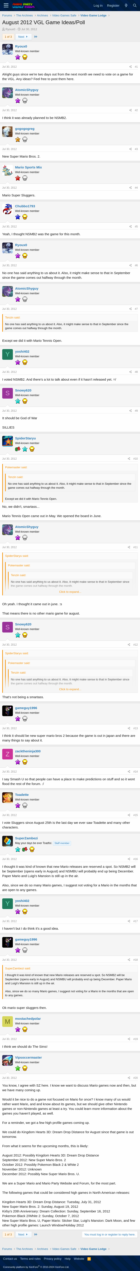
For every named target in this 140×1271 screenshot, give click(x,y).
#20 (135, 1077)
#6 (136, 265)
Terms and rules (30, 1258)
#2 (136, 110)
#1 (136, 66)
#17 (135, 921)
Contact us (10, 1258)
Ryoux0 (10, 29)
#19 (135, 1039)
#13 (135, 728)
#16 (135, 859)
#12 (135, 644)
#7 (136, 308)
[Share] (130, 66)
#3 (136, 149)
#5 (136, 226)
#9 (136, 410)
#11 (135, 547)
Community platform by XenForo (36, 1267)
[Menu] (6, 5)
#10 (135, 458)
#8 (136, 372)
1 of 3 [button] (8, 36)
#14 (135, 771)
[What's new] (126, 5)
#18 (135, 959)
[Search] (134, 5)
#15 (135, 815)
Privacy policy (52, 1258)
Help (68, 1258)
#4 (136, 187)
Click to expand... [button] (70, 591)
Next (23, 36)
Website (79, 1258)
